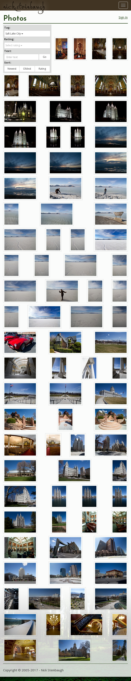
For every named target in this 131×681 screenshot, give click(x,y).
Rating (42, 68)
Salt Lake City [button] (14, 33)
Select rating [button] (13, 45)
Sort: (7, 62)
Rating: (9, 39)
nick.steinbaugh (24, 6)
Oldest (27, 68)
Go (44, 57)
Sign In (123, 17)
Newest (12, 68)
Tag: (7, 27)
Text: (8, 51)
